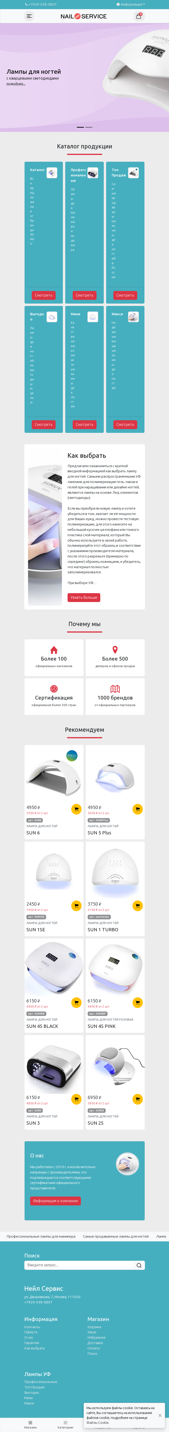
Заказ (91, 1332)
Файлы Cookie (97, 1423)
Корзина (94, 1327)
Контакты (32, 1327)
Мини (28, 1398)
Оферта (30, 1332)
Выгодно (31, 1392)
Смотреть (44, 295)
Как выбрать (34, 1348)
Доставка (95, 1343)
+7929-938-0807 (40, 4)
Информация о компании (55, 1201)
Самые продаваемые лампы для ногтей (116, 1236)
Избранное (96, 1337)
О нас (28, 1337)
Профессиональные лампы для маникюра (41, 1236)
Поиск (92, 1353)
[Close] (160, 1415)
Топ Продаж (34, 1387)
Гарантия (31, 1343)
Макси (29, 1403)
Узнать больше (84, 597)
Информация (129, 4)
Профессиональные (40, 1382)
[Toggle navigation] (29, 16)
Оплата (93, 1348)
